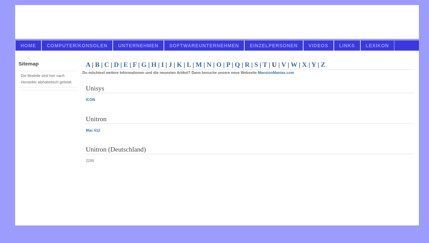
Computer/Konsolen (77, 45)
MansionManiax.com (276, 73)
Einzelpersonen (273, 45)
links (347, 45)
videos (318, 45)
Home (28, 45)
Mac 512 (93, 130)
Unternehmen (138, 45)
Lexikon (377, 45)
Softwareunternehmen (204, 45)
